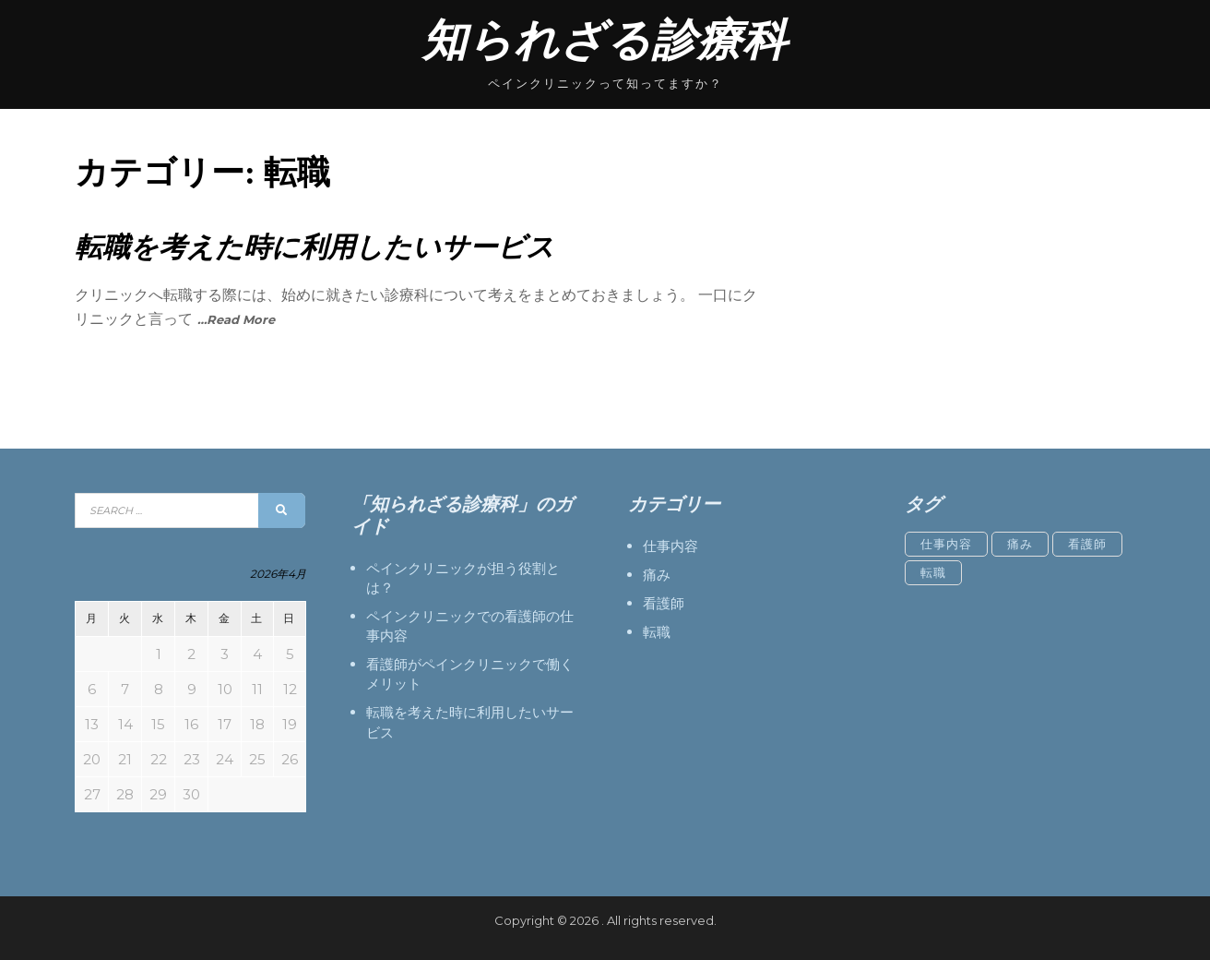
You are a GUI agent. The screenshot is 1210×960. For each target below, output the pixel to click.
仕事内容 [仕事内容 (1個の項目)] (946, 543)
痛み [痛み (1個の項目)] (1020, 543)
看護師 (663, 603)
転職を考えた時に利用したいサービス (314, 247)
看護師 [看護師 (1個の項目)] (1087, 543)
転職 (656, 632)
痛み (656, 574)
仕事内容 (670, 546)
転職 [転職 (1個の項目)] (933, 572)
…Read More (236, 319)
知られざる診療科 (605, 40)
